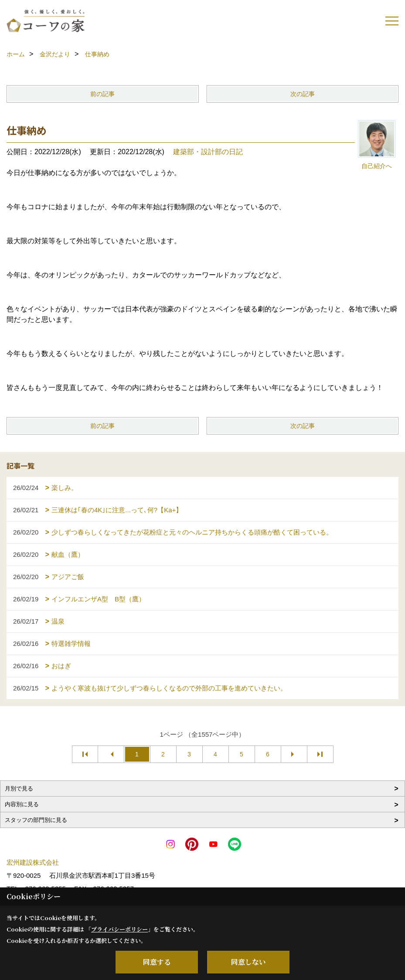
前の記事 (102, 93)
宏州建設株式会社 (33, 862)
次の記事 (302, 93)
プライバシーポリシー (119, 929)
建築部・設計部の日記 (208, 151)
